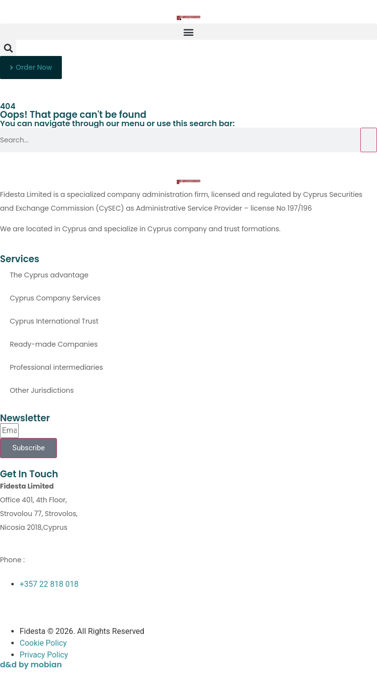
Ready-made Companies (54, 344)
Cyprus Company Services (55, 298)
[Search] (368, 140)
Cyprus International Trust (54, 321)
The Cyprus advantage (49, 275)
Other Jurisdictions (42, 390)
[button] (188, 32)
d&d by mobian (31, 664)
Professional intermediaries (56, 367)
